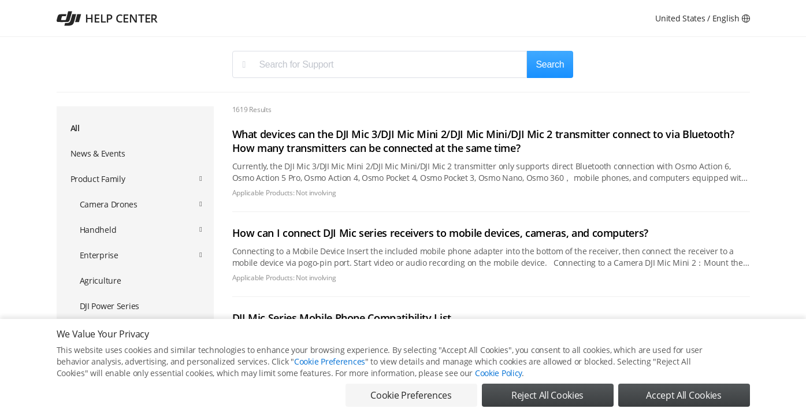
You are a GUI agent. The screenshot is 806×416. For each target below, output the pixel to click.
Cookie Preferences (329, 361)
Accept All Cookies (683, 395)
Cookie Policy (498, 372)
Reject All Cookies (547, 395)
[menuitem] (135, 129)
